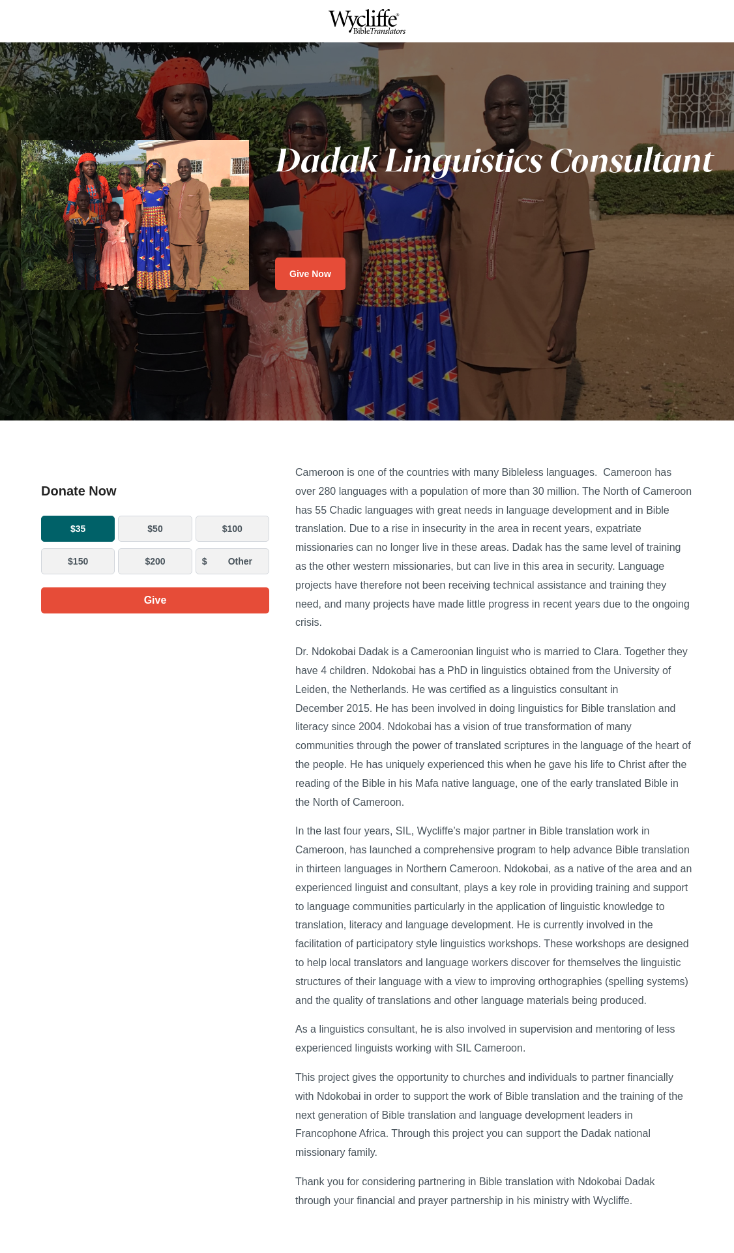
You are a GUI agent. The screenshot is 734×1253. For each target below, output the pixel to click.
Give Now (310, 274)
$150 (78, 561)
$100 (232, 528)
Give (155, 600)
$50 (154, 528)
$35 (77, 528)
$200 (155, 561)
